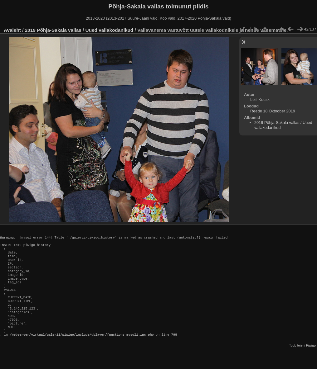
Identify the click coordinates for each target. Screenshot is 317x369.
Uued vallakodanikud (109, 30)
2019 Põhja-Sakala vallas (53, 30)
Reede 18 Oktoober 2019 (272, 111)
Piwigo (311, 364)
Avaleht (12, 30)
